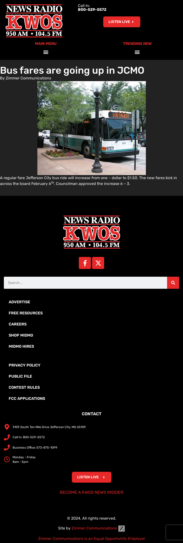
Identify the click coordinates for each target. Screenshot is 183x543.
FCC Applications (27, 398)
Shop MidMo (21, 335)
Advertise (19, 302)
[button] (46, 52)
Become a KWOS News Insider (91, 492)
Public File (20, 376)
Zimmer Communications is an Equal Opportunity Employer (91, 538)
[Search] (173, 283)
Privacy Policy (25, 365)
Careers (18, 324)
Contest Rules (24, 387)
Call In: (92, 7)
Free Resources (26, 313)
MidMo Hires (21, 346)
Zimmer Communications (98, 528)
